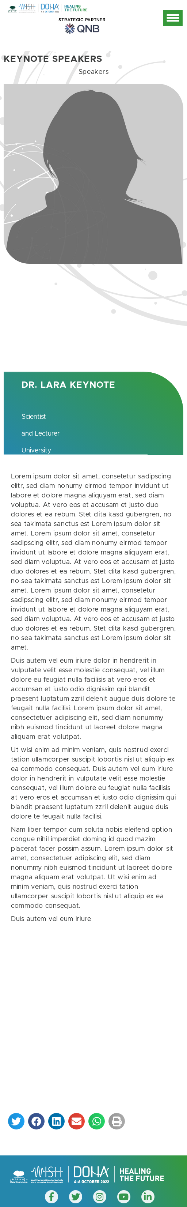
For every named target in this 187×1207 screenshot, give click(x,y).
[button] (16, 1121)
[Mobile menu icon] (173, 18)
